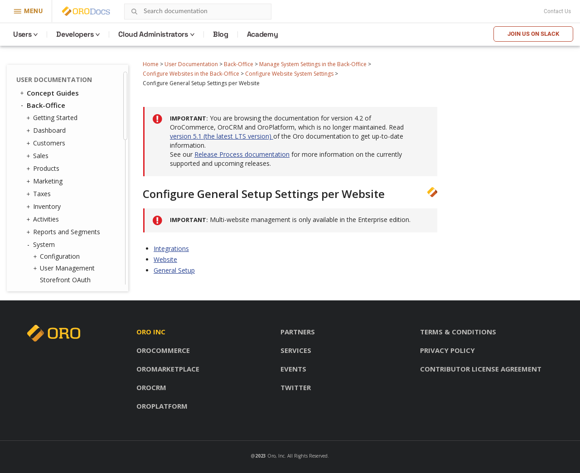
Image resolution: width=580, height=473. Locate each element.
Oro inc (150, 331)
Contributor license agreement (480, 368)
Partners (297, 331)
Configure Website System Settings (289, 73)
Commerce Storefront (59, 264)
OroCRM (151, 387)
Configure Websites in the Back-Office (191, 73)
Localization (55, 238)
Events (293, 368)
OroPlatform (162, 405)
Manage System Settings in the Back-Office (313, 64)
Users (22, 34)
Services (295, 350)
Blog (220, 34)
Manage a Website (74, 155)
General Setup (174, 270)
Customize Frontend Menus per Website (76, 222)
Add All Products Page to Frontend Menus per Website (81, 196)
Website (165, 259)
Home (151, 64)
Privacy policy (447, 350)
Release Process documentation (242, 154)
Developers (74, 34)
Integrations (171, 248)
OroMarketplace (167, 368)
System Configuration (85, 110)
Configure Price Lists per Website (82, 171)
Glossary (41, 276)
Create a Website (72, 143)
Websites (51, 78)
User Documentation (191, 64)
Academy (262, 34)
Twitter (295, 387)
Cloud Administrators (153, 34)
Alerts (48, 250)
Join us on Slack (533, 33)
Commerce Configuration (73, 127)
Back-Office (238, 64)
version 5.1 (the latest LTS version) (221, 136)
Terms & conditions (458, 331)
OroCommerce (163, 350)
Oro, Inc (276, 456)
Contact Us (557, 11)
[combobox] (198, 11)
